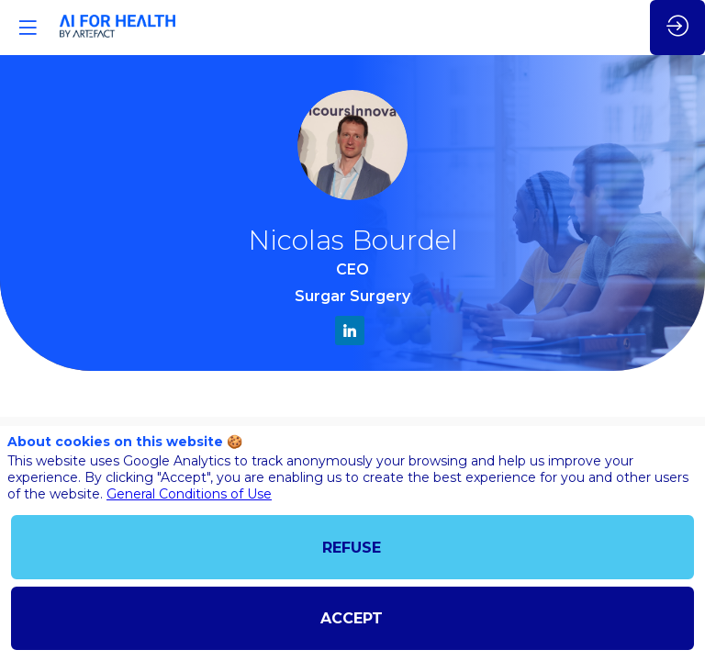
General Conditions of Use (189, 494)
